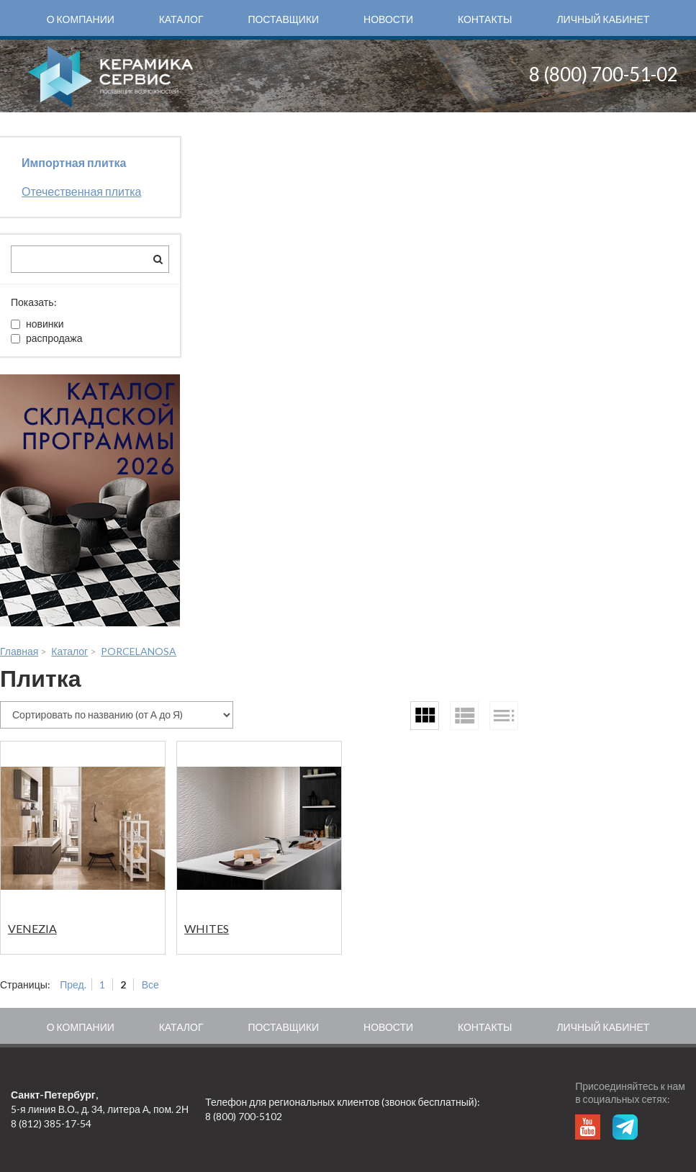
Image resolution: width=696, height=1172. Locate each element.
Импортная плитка (74, 162)
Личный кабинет (602, 19)
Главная (19, 651)
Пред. (73, 984)
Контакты (485, 19)
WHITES (206, 928)
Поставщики (283, 19)
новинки (37, 323)
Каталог (181, 19)
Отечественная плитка (82, 191)
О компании (80, 19)
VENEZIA (32, 928)
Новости (388, 19)
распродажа (47, 338)
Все (150, 984)
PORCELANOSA (138, 651)
